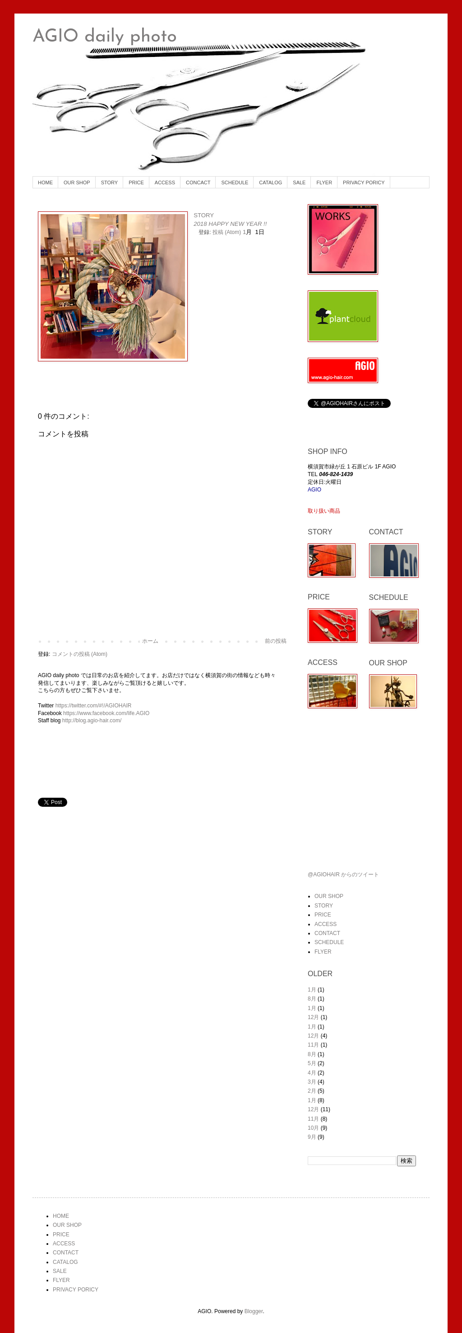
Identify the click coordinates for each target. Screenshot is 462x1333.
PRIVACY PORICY (364, 182)
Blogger (254, 1311)
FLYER (324, 182)
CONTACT (327, 933)
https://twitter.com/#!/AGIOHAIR (93, 705)
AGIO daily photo (104, 37)
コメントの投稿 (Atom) (79, 654)
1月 (312, 990)
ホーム (150, 641)
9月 (312, 1137)
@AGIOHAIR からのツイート (343, 874)
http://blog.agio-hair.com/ (91, 720)
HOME (45, 182)
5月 (312, 1063)
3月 (312, 1082)
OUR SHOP (77, 182)
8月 (312, 999)
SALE (299, 182)
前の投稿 (275, 641)
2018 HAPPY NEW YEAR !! (230, 223)
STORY (109, 182)
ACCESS (165, 182)
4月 (312, 1073)
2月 (312, 1091)
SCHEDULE (234, 182)
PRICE (136, 182)
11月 (313, 1045)
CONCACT (198, 182)
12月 (313, 1017)
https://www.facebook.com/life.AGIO (106, 713)
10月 (313, 1128)
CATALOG (270, 182)
